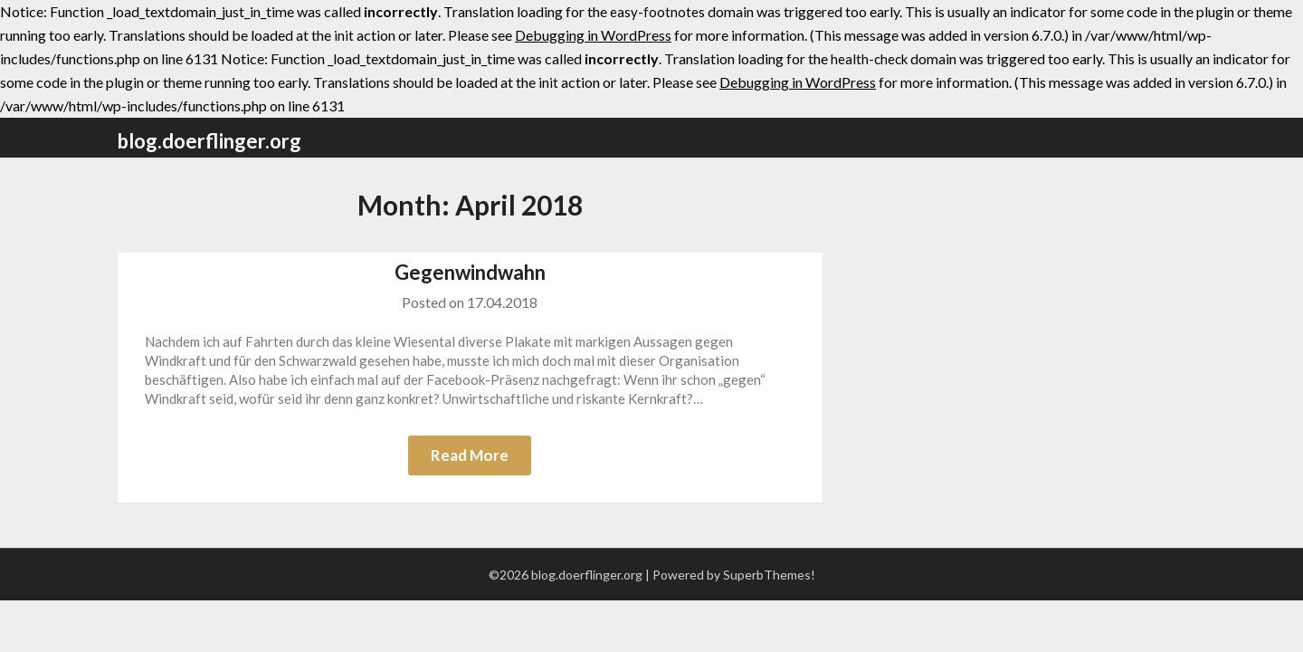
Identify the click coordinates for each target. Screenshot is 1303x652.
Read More (470, 455)
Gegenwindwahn (470, 272)
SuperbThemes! (769, 574)
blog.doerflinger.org (209, 141)
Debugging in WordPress (593, 34)
